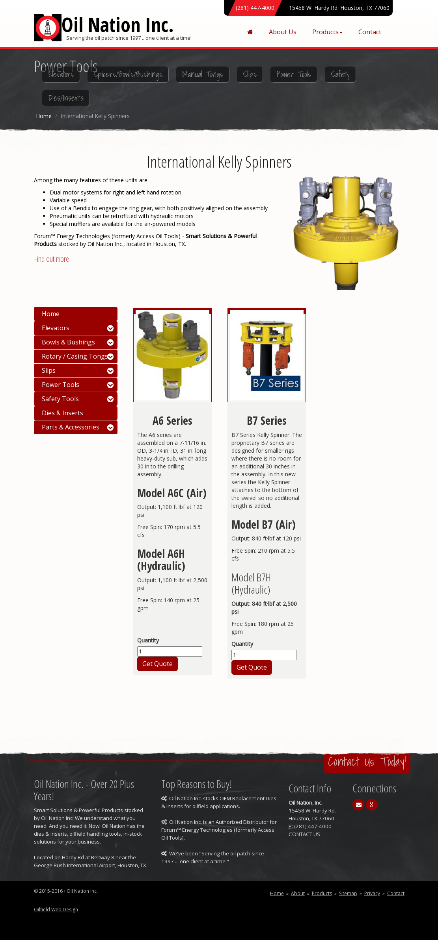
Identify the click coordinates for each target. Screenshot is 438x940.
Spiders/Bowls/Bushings (127, 74)
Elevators (61, 74)
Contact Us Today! (367, 761)
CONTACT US (304, 834)
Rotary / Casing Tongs (75, 356)
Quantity (148, 640)
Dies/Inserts (66, 98)
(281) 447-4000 (255, 7)
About (298, 893)
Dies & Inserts (62, 413)
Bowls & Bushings (68, 342)
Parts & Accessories (70, 427)
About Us (282, 32)
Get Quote (157, 663)
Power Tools (293, 74)
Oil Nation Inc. (118, 24)
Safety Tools (60, 398)
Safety (340, 74)
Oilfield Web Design (56, 912)
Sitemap (348, 893)
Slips (250, 74)
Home (44, 116)
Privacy (372, 893)
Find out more (51, 261)
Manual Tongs (202, 74)
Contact (369, 32)
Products (327, 32)
